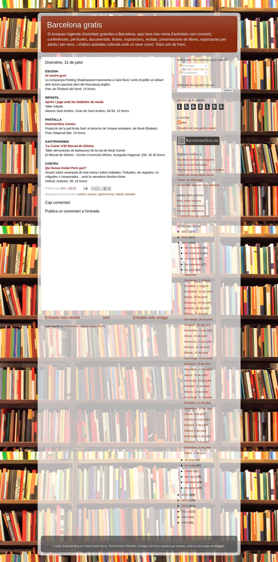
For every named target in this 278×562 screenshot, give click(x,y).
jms (183, 122)
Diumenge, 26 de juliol (198, 319)
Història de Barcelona (190, 210)
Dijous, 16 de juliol (195, 375)
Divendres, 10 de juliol (198, 408)
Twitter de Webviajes (190, 180)
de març (190, 476)
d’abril (189, 471)
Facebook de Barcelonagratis (195, 159)
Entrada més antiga (150, 317)
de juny (190, 459)
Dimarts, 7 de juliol (196, 425)
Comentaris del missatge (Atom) (84, 326)
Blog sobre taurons (189, 200)
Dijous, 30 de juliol (195, 297)
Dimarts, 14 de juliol (196, 386)
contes (81, 194)
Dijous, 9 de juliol (195, 414)
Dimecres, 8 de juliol (197, 419)
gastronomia (106, 194)
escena (92, 194)
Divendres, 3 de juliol (197, 447)
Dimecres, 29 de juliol (197, 302)
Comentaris (188, 72)
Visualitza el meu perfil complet (196, 128)
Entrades (186, 65)
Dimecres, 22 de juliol (197, 341)
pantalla (130, 194)
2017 (185, 231)
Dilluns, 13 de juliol (196, 391)
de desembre (194, 247)
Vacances (190, 274)
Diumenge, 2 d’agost (197, 280)
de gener (191, 487)
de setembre (193, 264)
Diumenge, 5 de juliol (197, 436)
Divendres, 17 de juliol (198, 369)
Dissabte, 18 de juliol (197, 363)
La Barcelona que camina (193, 216)
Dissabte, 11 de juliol (197, 402)
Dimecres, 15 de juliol (197, 380)
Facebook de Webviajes (192, 164)
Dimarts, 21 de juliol (196, 347)
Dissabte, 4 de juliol (196, 441)
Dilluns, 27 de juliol (196, 313)
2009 (185, 522)
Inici (106, 317)
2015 (185, 242)
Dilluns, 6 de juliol (195, 430)
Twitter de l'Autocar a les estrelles (198, 185)
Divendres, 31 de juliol (198, 291)
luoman (181, 546)
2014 (185, 494)
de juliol (190, 269)
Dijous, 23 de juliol (195, 335)
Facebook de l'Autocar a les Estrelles (200, 169)
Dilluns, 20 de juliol (196, 352)
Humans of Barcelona (191, 205)
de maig (190, 465)
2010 (185, 517)
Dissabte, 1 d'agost (196, 286)
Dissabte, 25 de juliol (197, 324)
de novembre (194, 253)
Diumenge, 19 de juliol (198, 358)
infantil (119, 194)
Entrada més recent (62, 317)
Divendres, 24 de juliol (198, 330)
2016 (185, 237)
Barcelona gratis (74, 25)
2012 (185, 505)
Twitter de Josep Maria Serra (195, 174)
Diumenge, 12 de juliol (198, 397)
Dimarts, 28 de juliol (196, 308)
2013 (185, 500)
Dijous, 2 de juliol (195, 453)
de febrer (191, 482)
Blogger (219, 546)
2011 (185, 511)
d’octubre (191, 258)
